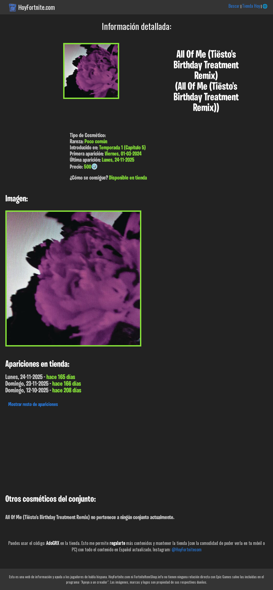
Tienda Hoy (251, 6)
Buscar (234, 6)
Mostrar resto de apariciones (33, 404)
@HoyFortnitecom (187, 549)
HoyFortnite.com (36, 7)
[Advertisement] (136, 449)
